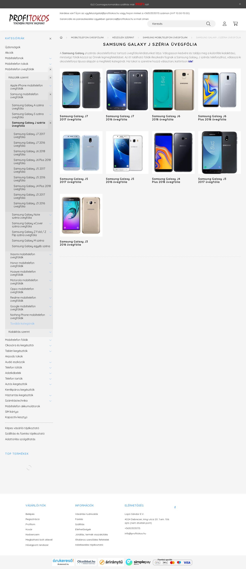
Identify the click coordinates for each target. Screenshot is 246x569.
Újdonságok (12, 47)
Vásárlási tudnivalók (86, 514)
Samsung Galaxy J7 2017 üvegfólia (29, 135)
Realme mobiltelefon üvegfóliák (23, 299)
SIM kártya (11, 411)
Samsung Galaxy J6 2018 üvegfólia (29, 152)
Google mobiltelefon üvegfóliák (23, 308)
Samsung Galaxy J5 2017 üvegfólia (29, 170)
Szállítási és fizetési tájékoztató (25, 433)
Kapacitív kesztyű (16, 417)
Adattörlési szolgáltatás (20, 439)
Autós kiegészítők (16, 384)
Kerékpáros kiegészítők (20, 389)
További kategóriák (22, 323)
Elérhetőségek (83, 529)
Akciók (9, 52)
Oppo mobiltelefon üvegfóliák (22, 290)
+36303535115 (152, 13)
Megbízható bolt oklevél (39, 539)
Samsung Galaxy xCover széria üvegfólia (27, 225)
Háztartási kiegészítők (19, 395)
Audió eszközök (15, 362)
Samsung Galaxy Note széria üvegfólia (26, 216)
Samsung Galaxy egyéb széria (31, 246)
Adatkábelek (13, 373)
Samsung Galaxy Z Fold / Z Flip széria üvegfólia (29, 233)
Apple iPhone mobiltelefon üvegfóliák (26, 87)
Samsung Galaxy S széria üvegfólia (28, 115)
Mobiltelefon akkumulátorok (22, 406)
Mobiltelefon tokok (16, 63)
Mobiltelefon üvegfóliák (19, 69)
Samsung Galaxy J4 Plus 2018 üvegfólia (32, 187)
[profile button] (224, 23)
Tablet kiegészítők (16, 351)
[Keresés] (181, 23)
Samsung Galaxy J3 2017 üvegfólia (29, 196)
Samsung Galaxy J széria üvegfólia (28, 124)
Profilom (30, 524)
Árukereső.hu (63, 564)
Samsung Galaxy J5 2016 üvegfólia (29, 179)
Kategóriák (15, 38)
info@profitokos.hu (135, 533)
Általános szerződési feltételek (92, 539)
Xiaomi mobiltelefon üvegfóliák (22, 255)
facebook (175, 507)
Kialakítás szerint (19, 331)
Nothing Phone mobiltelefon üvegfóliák (27, 316)
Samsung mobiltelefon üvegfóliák (24, 95)
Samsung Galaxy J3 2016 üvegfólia (29, 205)
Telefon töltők (13, 367)
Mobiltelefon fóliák (16, 339)
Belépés (30, 514)
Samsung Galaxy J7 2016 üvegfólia (29, 144)
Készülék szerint (19, 77)
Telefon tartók (14, 378)
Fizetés (79, 519)
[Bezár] (240, 4)
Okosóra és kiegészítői (19, 345)
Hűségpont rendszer (37, 544)
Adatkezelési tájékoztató (89, 544)
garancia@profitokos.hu (119, 19)
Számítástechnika (16, 400)
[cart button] (235, 23)
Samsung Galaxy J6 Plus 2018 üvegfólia (32, 161)
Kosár (29, 529)
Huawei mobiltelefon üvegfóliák (23, 273)
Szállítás (79, 524)
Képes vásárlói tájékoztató (22, 428)
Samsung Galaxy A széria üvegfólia (28, 107)
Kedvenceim (32, 534)
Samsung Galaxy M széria (28, 240)
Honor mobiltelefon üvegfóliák (22, 264)
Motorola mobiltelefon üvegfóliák (24, 281)
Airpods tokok (14, 356)
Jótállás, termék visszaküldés (91, 534)
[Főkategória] (61, 37)
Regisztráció (33, 519)
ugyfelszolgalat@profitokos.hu (102, 13)
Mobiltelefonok (14, 58)
